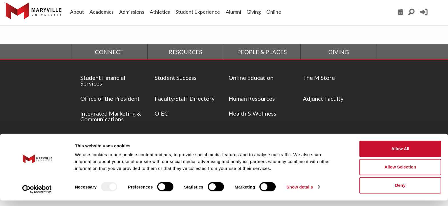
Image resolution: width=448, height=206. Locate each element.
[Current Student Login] (423, 14)
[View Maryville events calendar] (400, 13)
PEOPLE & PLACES (262, 51)
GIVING (338, 51)
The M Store (319, 77)
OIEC (161, 113)
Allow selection (400, 172)
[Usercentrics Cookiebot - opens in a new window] (37, 195)
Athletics (160, 12)
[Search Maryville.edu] (411, 13)
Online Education (251, 77)
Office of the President (110, 98)
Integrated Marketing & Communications (110, 116)
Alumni (233, 12)
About (77, 12)
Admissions (131, 12)
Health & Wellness (252, 113)
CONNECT (109, 51)
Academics (101, 12)
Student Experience (197, 12)
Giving (254, 12)
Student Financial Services (102, 80)
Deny (400, 191)
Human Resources (252, 98)
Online (273, 12)
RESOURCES (185, 51)
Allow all (400, 154)
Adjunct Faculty (323, 98)
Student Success (176, 77)
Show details (300, 192)
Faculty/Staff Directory (185, 98)
